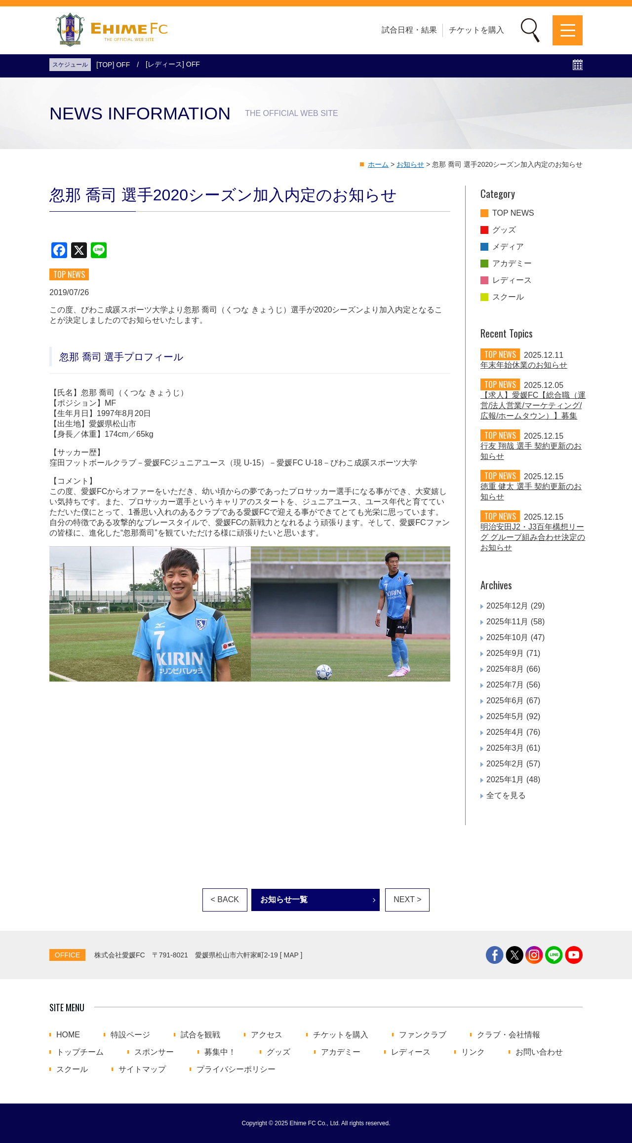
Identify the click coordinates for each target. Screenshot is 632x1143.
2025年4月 (505, 732)
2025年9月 (505, 653)
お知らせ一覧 (284, 899)
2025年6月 (505, 700)
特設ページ (130, 1035)
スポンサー (154, 1052)
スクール (508, 297)
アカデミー (512, 263)
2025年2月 (505, 764)
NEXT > (407, 899)
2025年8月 (505, 669)
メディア (508, 247)
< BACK (225, 899)
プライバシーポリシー (236, 1069)
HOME (68, 1035)
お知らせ (410, 164)
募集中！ (220, 1052)
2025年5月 (505, 716)
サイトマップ (142, 1069)
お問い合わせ (539, 1052)
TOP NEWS (513, 213)
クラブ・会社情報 (508, 1035)
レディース (512, 280)
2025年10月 (507, 637)
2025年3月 (505, 748)
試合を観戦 (200, 1035)
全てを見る (506, 795)
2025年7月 (505, 685)
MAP (291, 955)
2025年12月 (507, 606)
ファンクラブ (422, 1035)
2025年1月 (505, 779)
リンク (473, 1052)
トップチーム (80, 1052)
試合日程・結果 (409, 30)
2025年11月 (507, 621)
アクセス (266, 1035)
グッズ (504, 230)
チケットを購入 (476, 30)
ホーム (378, 164)
